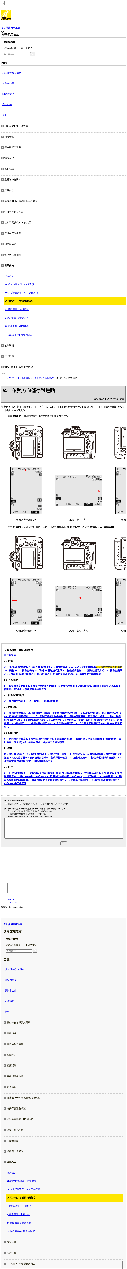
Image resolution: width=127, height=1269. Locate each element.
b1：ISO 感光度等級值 (16, 685)
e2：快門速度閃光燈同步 (39, 738)
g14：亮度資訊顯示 (51, 780)
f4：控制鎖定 (76, 754)
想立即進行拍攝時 (11, 72)
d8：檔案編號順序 (73, 716)
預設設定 (9, 276)
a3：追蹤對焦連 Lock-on (63, 667)
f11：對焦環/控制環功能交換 (100, 757)
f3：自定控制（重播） (57, 754)
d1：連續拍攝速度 (13, 713)
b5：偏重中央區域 (106, 685)
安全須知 (7, 104)
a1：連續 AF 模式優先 (15, 667)
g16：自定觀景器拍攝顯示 (101, 780)
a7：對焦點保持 (25, 670)
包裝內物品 (8, 83)
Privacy (11, 899)
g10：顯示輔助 (89, 776)
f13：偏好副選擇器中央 (40, 761)
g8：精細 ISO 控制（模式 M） (29, 776)
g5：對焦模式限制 (88, 773)
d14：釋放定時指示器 (99, 720)
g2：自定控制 (29, 773)
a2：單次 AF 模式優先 (38, 667)
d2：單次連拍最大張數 (35, 713)
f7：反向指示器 (17, 757)
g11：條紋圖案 (105, 776)
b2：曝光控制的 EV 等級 (40, 685)
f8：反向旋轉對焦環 (35, 757)
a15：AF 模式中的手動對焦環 (85, 674)
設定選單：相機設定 (16, 317)
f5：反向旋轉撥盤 (92, 754)
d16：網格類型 (17, 723)
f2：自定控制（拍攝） (33, 754)
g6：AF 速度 (105, 773)
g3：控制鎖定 (44, 773)
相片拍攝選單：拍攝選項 (19, 284)
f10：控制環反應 (76, 757)
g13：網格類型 (33, 780)
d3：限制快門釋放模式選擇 (61, 713)
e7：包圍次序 (30, 742)
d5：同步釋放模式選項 (109, 713)
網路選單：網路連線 (17, 326)
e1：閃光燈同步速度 (15, 738)
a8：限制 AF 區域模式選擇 (48, 670)
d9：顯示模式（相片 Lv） (96, 716)
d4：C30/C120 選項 (86, 713)
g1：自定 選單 (13, 773)
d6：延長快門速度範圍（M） (19, 716)
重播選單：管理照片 (17, 309)
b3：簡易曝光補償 (62, 685)
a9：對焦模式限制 (71, 670)
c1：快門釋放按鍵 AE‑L (16, 701)
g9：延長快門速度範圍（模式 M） (63, 776)
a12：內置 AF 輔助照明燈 (17, 674)
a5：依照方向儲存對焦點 (109, 667)
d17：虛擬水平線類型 (36, 723)
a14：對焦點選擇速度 (58, 674)
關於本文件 (8, 94)
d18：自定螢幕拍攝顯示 (60, 723)
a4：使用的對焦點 (86, 667)
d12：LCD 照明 (52, 720)
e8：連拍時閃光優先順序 (51, 742)
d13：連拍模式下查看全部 (74, 720)
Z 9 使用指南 (14, 378)
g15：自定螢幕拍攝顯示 (74, 780)
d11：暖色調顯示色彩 (32, 720)
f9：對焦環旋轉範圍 (56, 757)
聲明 (4, 115)
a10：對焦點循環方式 (92, 670)
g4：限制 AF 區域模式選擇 (65, 773)
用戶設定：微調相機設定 (19, 301)
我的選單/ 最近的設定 (18, 334)
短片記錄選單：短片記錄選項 (21, 292)
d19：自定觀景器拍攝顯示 (86, 723)
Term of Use (13, 902)
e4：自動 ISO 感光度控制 (85, 738)
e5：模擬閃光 (107, 738)
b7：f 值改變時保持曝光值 (32, 689)
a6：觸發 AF (10, 670)
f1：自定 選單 (13, 754)
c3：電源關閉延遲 (48, 701)
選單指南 (25, 378)
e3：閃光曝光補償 (61, 738)
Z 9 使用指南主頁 (13, 924)
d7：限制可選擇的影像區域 (49, 716)
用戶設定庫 (10, 655)
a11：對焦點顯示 (113, 670)
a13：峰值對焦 (39, 674)
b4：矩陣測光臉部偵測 (84, 685)
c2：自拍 (34, 701)
